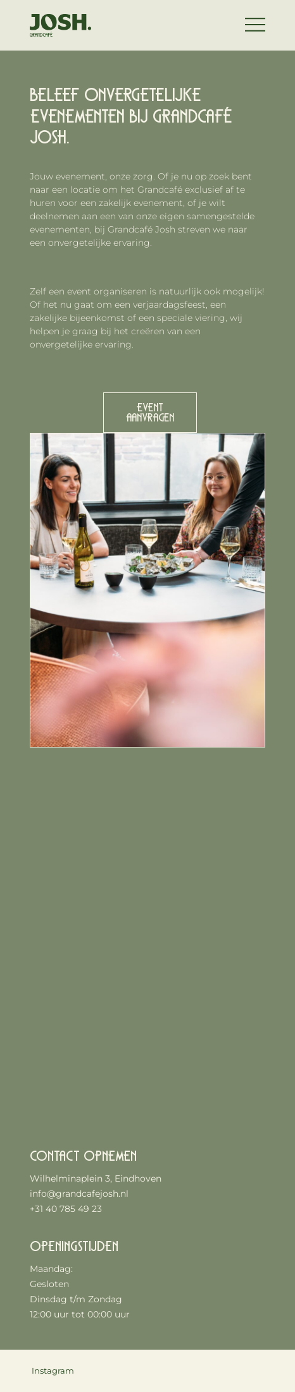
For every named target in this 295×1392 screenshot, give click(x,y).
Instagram (53, 1370)
